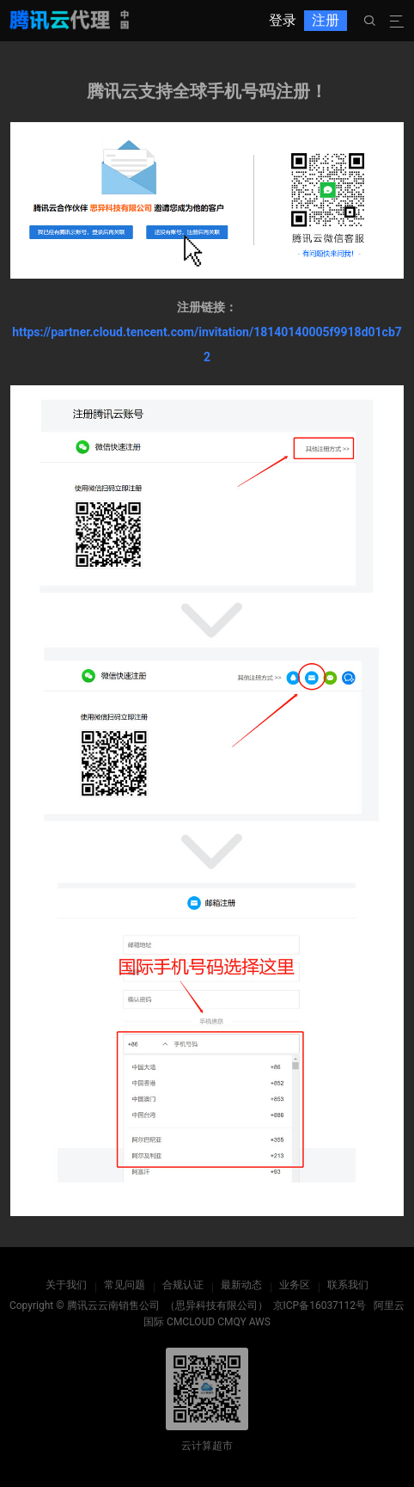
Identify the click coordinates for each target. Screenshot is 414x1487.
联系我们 (347, 1285)
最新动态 (241, 1285)
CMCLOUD (191, 1322)
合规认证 (183, 1285)
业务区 (294, 1285)
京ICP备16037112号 (320, 1306)
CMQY (232, 1322)
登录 (282, 20)
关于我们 (66, 1285)
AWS (260, 1322)
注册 (325, 20)
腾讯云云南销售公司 (113, 1306)
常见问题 (124, 1285)
